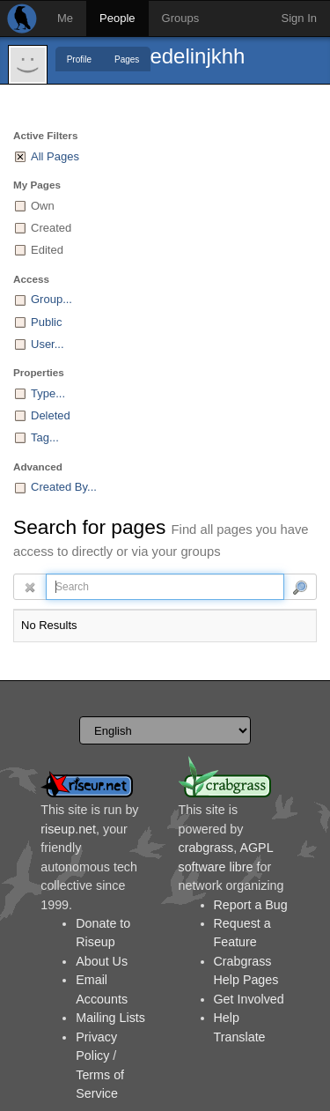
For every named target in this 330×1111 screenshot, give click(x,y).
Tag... (45, 437)
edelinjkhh (197, 56)
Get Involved (249, 999)
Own (43, 205)
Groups (181, 18)
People (117, 18)
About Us (102, 961)
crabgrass (206, 848)
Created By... (64, 486)
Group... (51, 299)
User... (47, 344)
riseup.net (68, 829)
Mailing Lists (110, 1018)
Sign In (299, 18)
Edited (47, 249)
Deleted (50, 415)
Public (46, 322)
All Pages (55, 156)
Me (65, 18)
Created (51, 227)
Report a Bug (251, 905)
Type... (48, 393)
